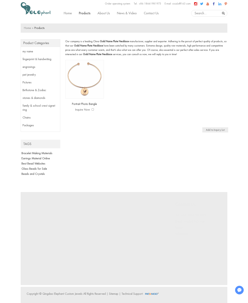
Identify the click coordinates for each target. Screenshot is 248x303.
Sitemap (114, 293)
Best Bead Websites (33, 163)
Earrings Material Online (36, 158)
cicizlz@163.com (181, 3)
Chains (27, 117)
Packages (28, 125)
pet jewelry (29, 74)
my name (28, 51)
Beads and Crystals (33, 174)
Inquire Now (82, 109)
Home (68, 13)
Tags (27, 144)
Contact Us (151, 13)
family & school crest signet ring (39, 107)
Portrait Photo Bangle (84, 104)
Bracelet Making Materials (37, 153)
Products (84, 13)
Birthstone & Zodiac (34, 90)
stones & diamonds (34, 98)
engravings (29, 67)
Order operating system (117, 3)
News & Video (127, 13)
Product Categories (36, 43)
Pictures (27, 82)
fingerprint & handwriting (37, 59)
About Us (103, 13)
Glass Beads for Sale (34, 168)
